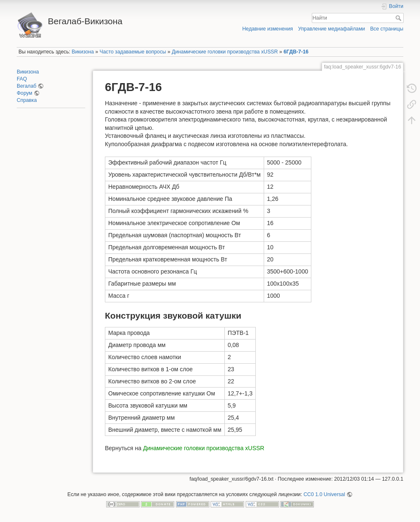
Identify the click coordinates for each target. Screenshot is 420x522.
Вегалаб (26, 86)
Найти (399, 18)
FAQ (22, 79)
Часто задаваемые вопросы (132, 52)
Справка (27, 100)
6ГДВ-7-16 (296, 52)
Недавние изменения (267, 29)
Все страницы (386, 29)
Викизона (83, 52)
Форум (24, 93)
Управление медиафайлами (331, 29)
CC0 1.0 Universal (324, 494)
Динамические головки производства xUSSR (225, 52)
